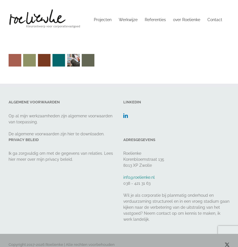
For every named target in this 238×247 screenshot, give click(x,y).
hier (71, 134)
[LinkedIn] (125, 115)
